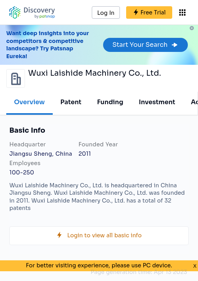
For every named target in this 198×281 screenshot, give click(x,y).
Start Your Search (145, 45)
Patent (71, 102)
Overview (29, 102)
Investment (157, 102)
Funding (110, 102)
